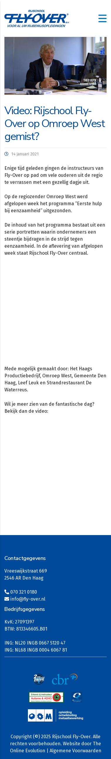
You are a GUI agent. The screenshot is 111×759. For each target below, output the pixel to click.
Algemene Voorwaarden (75, 750)
